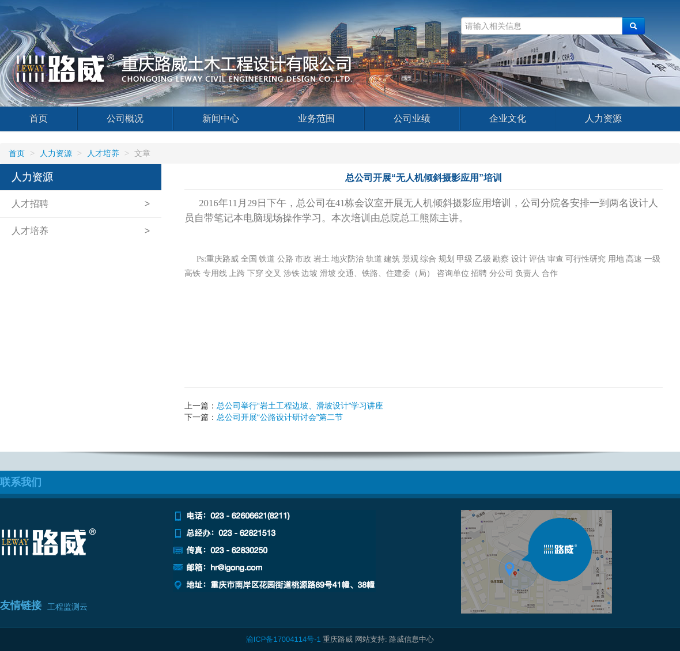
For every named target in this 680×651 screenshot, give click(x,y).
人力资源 (603, 118)
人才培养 (103, 153)
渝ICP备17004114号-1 (283, 639)
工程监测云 (67, 606)
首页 (38, 118)
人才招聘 (30, 204)
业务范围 (316, 118)
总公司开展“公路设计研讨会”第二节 (280, 417)
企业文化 (507, 118)
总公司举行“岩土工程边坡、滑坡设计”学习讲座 (300, 405)
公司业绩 (412, 118)
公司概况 (125, 118)
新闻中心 (220, 118)
